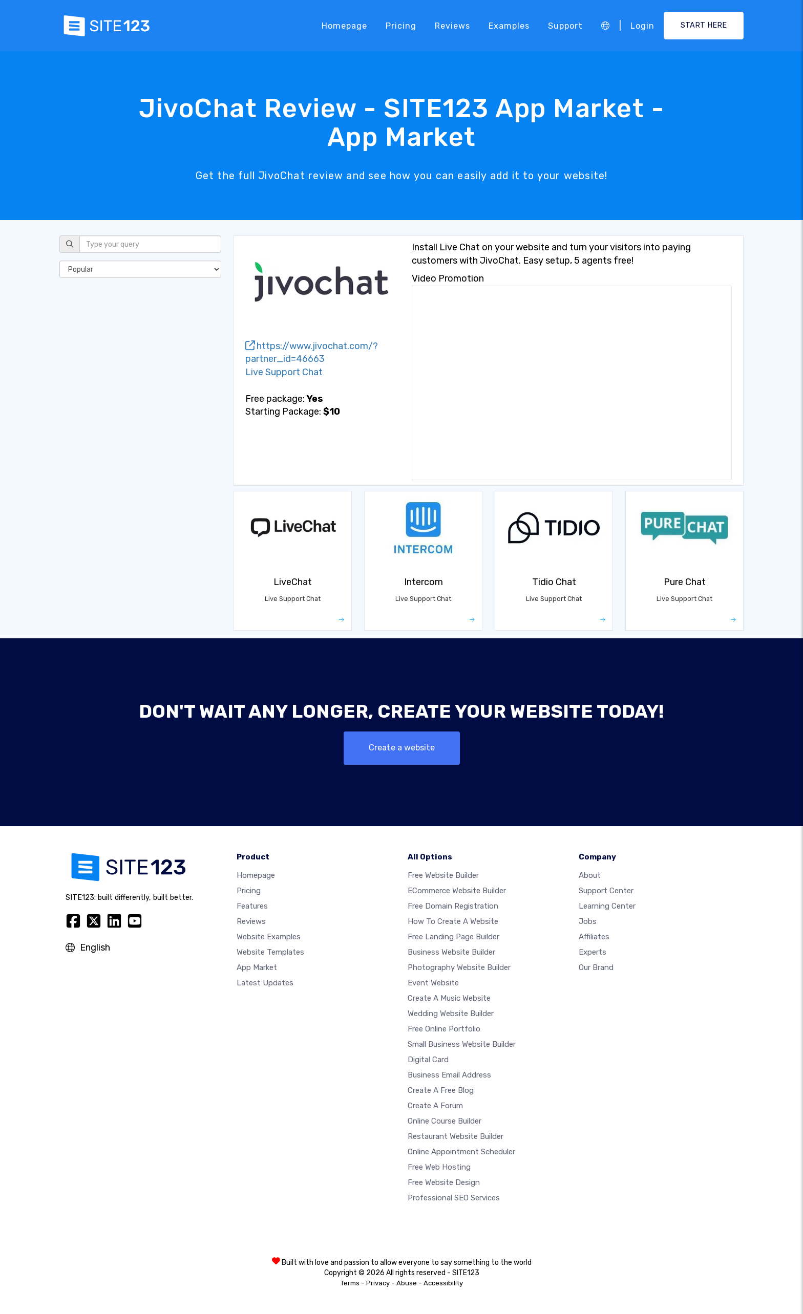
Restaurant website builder (455, 1136)
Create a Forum (435, 1105)
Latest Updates (265, 982)
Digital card (428, 1059)
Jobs (588, 921)
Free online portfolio (444, 1028)
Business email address (449, 1075)
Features (252, 906)
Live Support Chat (284, 372)
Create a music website (449, 998)
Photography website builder (459, 967)
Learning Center (607, 906)
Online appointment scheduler (461, 1151)
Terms (350, 1283)
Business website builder (451, 952)
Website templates (270, 952)
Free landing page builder (453, 936)
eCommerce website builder (457, 890)
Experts (592, 952)
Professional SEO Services (454, 1197)
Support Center (606, 890)
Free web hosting (439, 1167)
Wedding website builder (451, 1013)
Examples (509, 25)
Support (565, 25)
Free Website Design (444, 1182)
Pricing (401, 25)
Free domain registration (453, 906)
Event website (433, 982)
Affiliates (594, 936)
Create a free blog (441, 1090)
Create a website (402, 747)
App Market (257, 967)
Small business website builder (462, 1044)
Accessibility (443, 1283)
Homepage (344, 25)
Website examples (269, 936)
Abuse (406, 1283)
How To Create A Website (453, 921)
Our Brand (596, 967)
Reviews (452, 25)
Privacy (378, 1283)
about (590, 875)
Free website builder (443, 875)
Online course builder (444, 1121)
